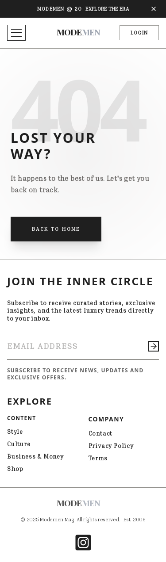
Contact (101, 433)
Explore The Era (107, 8)
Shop (15, 468)
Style (15, 431)
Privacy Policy (111, 445)
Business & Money (35, 456)
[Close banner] (153, 9)
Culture (19, 443)
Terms (98, 458)
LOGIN (139, 32)
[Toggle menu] (16, 33)
